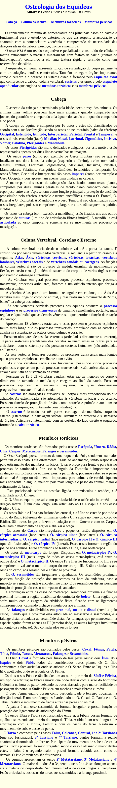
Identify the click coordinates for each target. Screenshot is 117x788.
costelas (71, 81)
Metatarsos (42, 654)
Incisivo (110, 139)
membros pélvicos (92, 86)
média (77, 610)
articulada (8, 222)
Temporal (106, 134)
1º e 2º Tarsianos (104, 733)
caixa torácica (28, 425)
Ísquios (5, 663)
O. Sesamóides (22, 574)
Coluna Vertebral (34, 22)
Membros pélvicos (98, 22)
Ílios (105, 658)
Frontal (89, 134)
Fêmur (99, 649)
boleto (85, 597)
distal (91, 610)
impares (78, 174)
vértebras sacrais (29, 262)
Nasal (62, 139)
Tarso (11, 733)
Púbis (30, 663)
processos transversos (40, 310)
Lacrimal (76, 139)
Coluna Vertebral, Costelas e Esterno (58, 240)
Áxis (29, 258)
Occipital (7, 134)
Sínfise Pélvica (105, 676)
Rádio (111, 447)
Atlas (19, 258)
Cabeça (11, 22)
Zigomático (93, 139)
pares (27, 156)
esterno (16, 412)
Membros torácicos (66, 22)
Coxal (86, 649)
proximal (63, 610)
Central (84, 733)
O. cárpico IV (44, 544)
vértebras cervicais (51, 258)
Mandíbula (56, 143)
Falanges (49, 451)
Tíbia (4, 654)
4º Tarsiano (68, 737)
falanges (18, 610)
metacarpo (33, 552)
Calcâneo (69, 733)
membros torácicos (56, 86)
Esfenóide (23, 134)
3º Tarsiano (44, 737)
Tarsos (27, 654)
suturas (24, 218)
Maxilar (50, 139)
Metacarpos (31, 451)
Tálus (55, 733)
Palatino (18, 143)
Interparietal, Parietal (65, 134)
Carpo (32, 530)
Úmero (99, 447)
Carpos (15, 451)
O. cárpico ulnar (63, 535)
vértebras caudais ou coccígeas (75, 262)
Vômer (5, 143)
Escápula (85, 447)
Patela (111, 649)
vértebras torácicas (84, 258)
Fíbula (15, 654)
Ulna (3, 451)
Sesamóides (68, 451)
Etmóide (39, 134)
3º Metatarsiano (96, 759)
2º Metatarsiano (69, 759)
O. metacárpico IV (96, 552)
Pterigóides (35, 143)
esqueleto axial (105, 77)
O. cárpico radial (37, 539)
